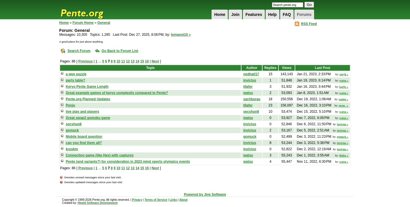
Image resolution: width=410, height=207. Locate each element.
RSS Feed (309, 24)
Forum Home (83, 23)
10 (118, 61)
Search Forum (79, 51)
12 (128, 61)
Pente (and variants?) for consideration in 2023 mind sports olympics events (128, 162)
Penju (70, 105)
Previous (85, 61)
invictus (249, 80)
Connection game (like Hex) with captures (100, 155)
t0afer (248, 87)
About (183, 199)
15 (142, 61)
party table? (75, 80)
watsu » (343, 80)
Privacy (137, 199)
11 (123, 61)
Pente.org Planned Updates (88, 99)
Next (155, 61)
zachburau (251, 99)
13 (132, 61)
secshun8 (251, 112)
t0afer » (343, 155)
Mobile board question (84, 137)
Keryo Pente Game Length (87, 87)
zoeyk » (343, 74)
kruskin (72, 149)
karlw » (343, 86)
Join (235, 14)
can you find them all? (84, 143)
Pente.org (89, 9)
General (103, 23)
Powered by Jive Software (205, 194)
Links (173, 199)
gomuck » (342, 136)
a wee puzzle (76, 74)
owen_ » (343, 105)
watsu (248, 93)
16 (147, 61)
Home (219, 14)
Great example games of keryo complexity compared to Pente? (117, 93)
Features (253, 14)
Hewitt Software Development (97, 202)
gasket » (343, 99)
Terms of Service (155, 199)
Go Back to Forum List (120, 51)
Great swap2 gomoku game (88, 118)
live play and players (82, 112)
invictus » (342, 124)
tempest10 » (180, 35)
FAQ (287, 14)
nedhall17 (251, 74)
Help (272, 14)
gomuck (72, 130)
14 (137, 61)
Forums (304, 14)
